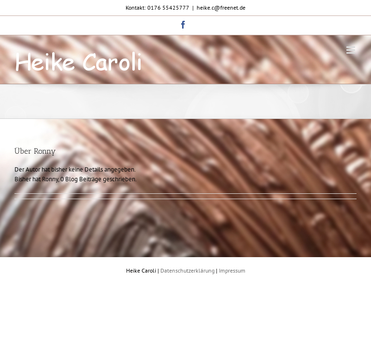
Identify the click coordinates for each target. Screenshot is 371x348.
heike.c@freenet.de (221, 7)
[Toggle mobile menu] (351, 50)
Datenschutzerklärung (187, 270)
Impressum (232, 270)
